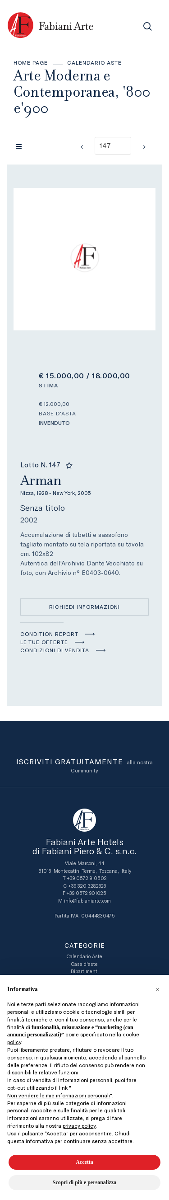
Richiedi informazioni (84, 607)
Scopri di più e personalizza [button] (84, 1182)
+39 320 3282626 (87, 886)
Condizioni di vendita (54, 650)
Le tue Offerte (44, 642)
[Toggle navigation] (127, 26)
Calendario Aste (94, 63)
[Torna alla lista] (21, 146)
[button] (157, 989)
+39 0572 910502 (87, 878)
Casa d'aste (84, 964)
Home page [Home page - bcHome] (31, 63)
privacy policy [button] (79, 1126)
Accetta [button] (84, 1162)
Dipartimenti (85, 971)
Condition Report (49, 634)
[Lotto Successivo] (144, 147)
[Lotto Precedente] (81, 147)
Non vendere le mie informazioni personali (58, 1095)
